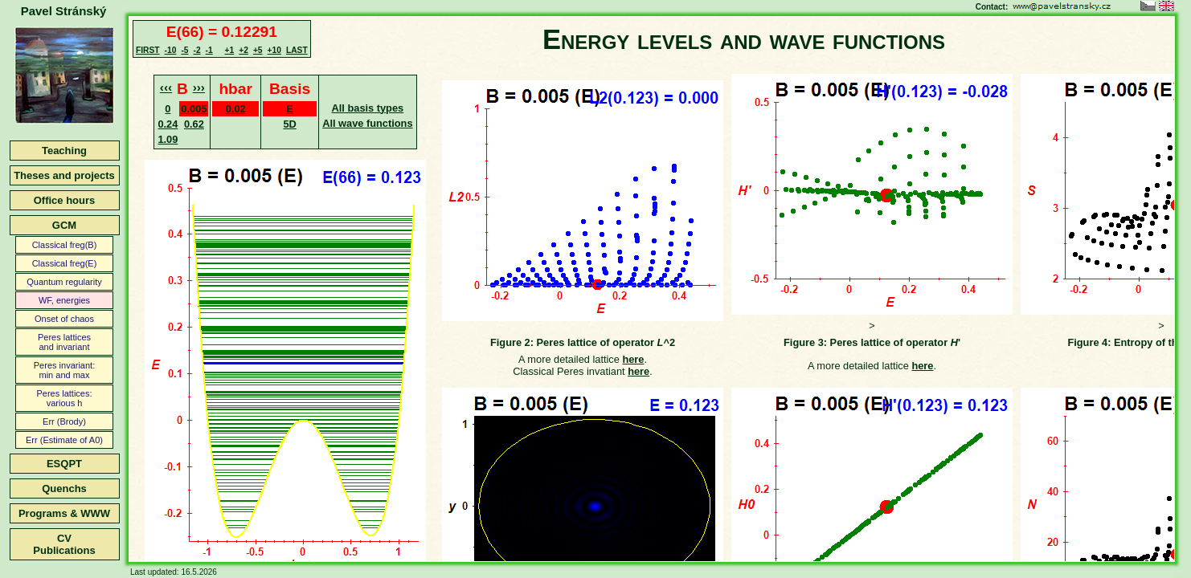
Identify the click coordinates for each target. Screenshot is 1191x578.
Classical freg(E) (64, 263)
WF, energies (64, 300)
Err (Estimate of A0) (64, 440)
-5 (184, 50)
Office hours (65, 200)
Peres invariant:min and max (64, 370)
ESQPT (64, 464)
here (633, 359)
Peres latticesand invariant (64, 342)
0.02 (236, 109)
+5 (258, 50)
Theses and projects (64, 175)
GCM (64, 225)
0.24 (168, 124)
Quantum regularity (64, 282)
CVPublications (64, 544)
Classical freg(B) (64, 245)
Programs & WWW (64, 513)
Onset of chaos (64, 319)
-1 (209, 50)
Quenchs (64, 488)
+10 (274, 50)
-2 (196, 50)
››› (199, 87)
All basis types (368, 108)
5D (289, 124)
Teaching (64, 150)
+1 (230, 50)
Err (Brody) (64, 421)
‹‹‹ (166, 87)
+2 (243, 50)
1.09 (168, 139)
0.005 (194, 109)
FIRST (148, 50)
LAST (297, 50)
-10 (171, 50)
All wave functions (367, 123)
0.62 (194, 124)
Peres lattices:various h (64, 398)
